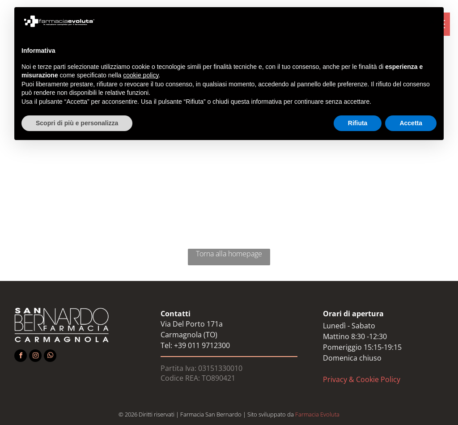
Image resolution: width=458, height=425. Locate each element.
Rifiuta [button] (358, 123)
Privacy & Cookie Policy (361, 379)
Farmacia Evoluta (317, 414)
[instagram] (35, 356)
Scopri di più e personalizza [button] (77, 123)
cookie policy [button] (140, 75)
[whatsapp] (50, 356)
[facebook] (20, 356)
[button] (432, 21)
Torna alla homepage (229, 254)
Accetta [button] (410, 123)
